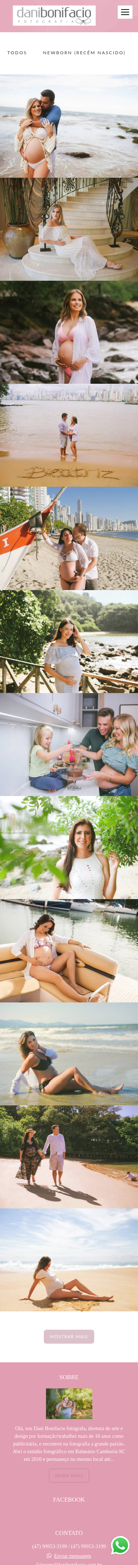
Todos (17, 53)
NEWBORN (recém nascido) (84, 53)
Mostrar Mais (69, 1336)
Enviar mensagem (72, 1556)
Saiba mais (69, 1475)
